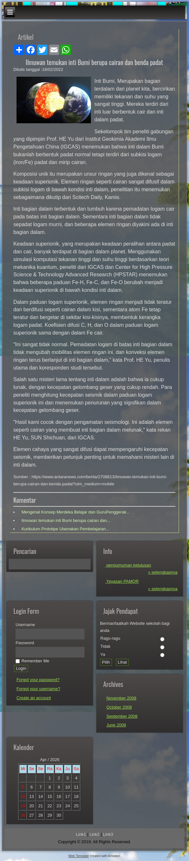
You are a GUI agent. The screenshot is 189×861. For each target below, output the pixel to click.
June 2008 (116, 725)
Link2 (94, 834)
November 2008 (121, 698)
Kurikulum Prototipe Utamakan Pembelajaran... (64, 528)
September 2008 (122, 716)
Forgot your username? (38, 688)
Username (25, 624)
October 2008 (119, 707)
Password (25, 642)
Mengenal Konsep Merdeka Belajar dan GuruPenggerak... (75, 512)
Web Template (78, 856)
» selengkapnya (163, 572)
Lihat (122, 662)
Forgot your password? (38, 679)
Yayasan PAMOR (122, 581)
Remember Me (32, 660)
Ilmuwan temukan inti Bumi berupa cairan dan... (65, 520)
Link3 (108, 834)
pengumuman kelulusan (128, 565)
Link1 (81, 834)
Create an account (34, 697)
